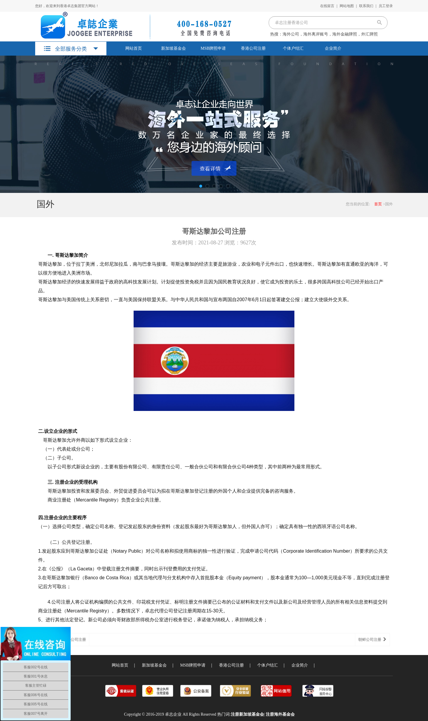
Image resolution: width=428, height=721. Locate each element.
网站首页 (133, 48)
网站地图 (347, 6)
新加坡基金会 (173, 48)
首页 (378, 204)
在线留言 (327, 6)
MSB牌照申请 (213, 48)
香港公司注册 (253, 48)
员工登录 (386, 6)
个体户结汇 (293, 48)
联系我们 (366, 6)
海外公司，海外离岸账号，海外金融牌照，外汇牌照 (330, 34)
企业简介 (333, 48)
